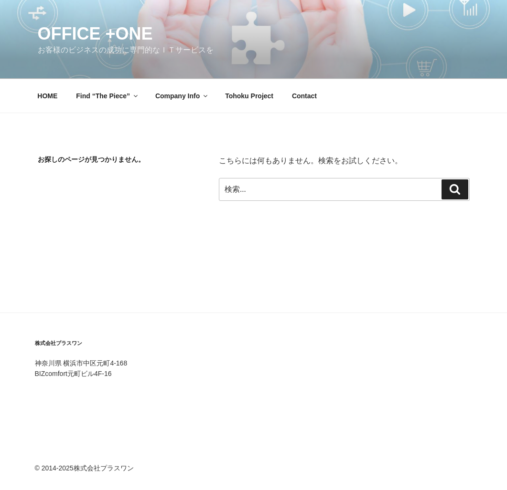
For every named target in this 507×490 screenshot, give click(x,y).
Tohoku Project (249, 96)
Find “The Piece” (107, 96)
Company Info (182, 96)
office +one (95, 33)
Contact (304, 96)
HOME (47, 96)
